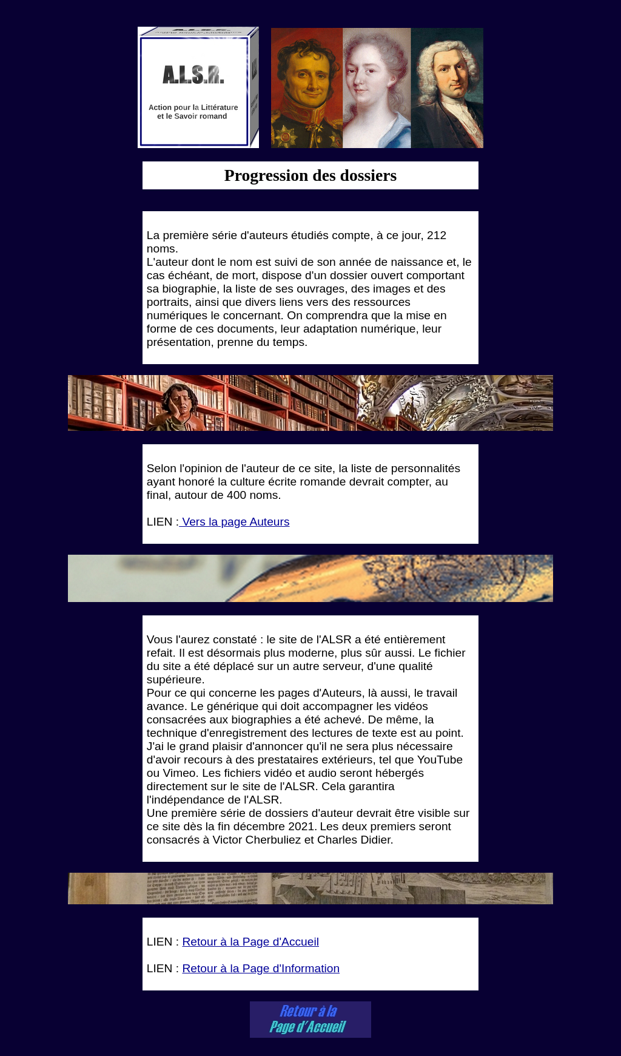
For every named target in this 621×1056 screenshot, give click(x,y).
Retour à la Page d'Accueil (250, 941)
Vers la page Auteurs (234, 521)
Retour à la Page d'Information (261, 968)
